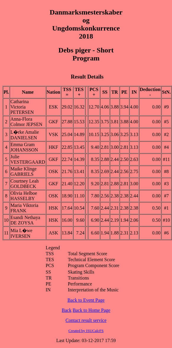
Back (67, 310)
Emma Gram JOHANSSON (24, 147)
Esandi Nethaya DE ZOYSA (25, 220)
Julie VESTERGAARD (27, 159)
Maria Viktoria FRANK (24, 208)
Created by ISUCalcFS (85, 330)
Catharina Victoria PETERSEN (22, 107)
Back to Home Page (92, 310)
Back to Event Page (86, 300)
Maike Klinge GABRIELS (23, 171)
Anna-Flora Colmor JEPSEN (26, 121)
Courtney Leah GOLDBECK (24, 183)
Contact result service (86, 320)
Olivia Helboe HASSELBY (23, 196)
